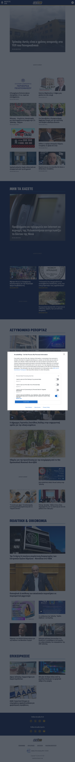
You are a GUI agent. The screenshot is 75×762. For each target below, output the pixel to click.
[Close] (64, 354)
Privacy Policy (46, 407)
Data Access (37, 407)
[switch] (57, 379)
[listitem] (37, 376)
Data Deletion (28, 407)
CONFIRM (26, 401)
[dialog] (37, 381)
